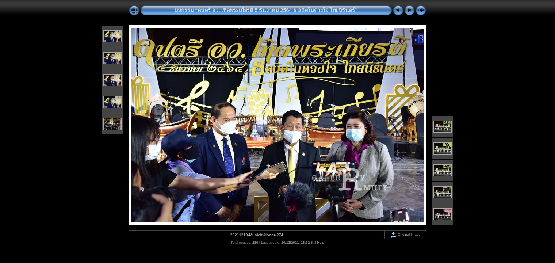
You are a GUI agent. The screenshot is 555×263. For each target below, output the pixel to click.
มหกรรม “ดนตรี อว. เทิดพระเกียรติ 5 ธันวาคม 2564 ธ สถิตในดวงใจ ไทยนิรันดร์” (266, 10)
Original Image (405, 234)
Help (320, 242)
